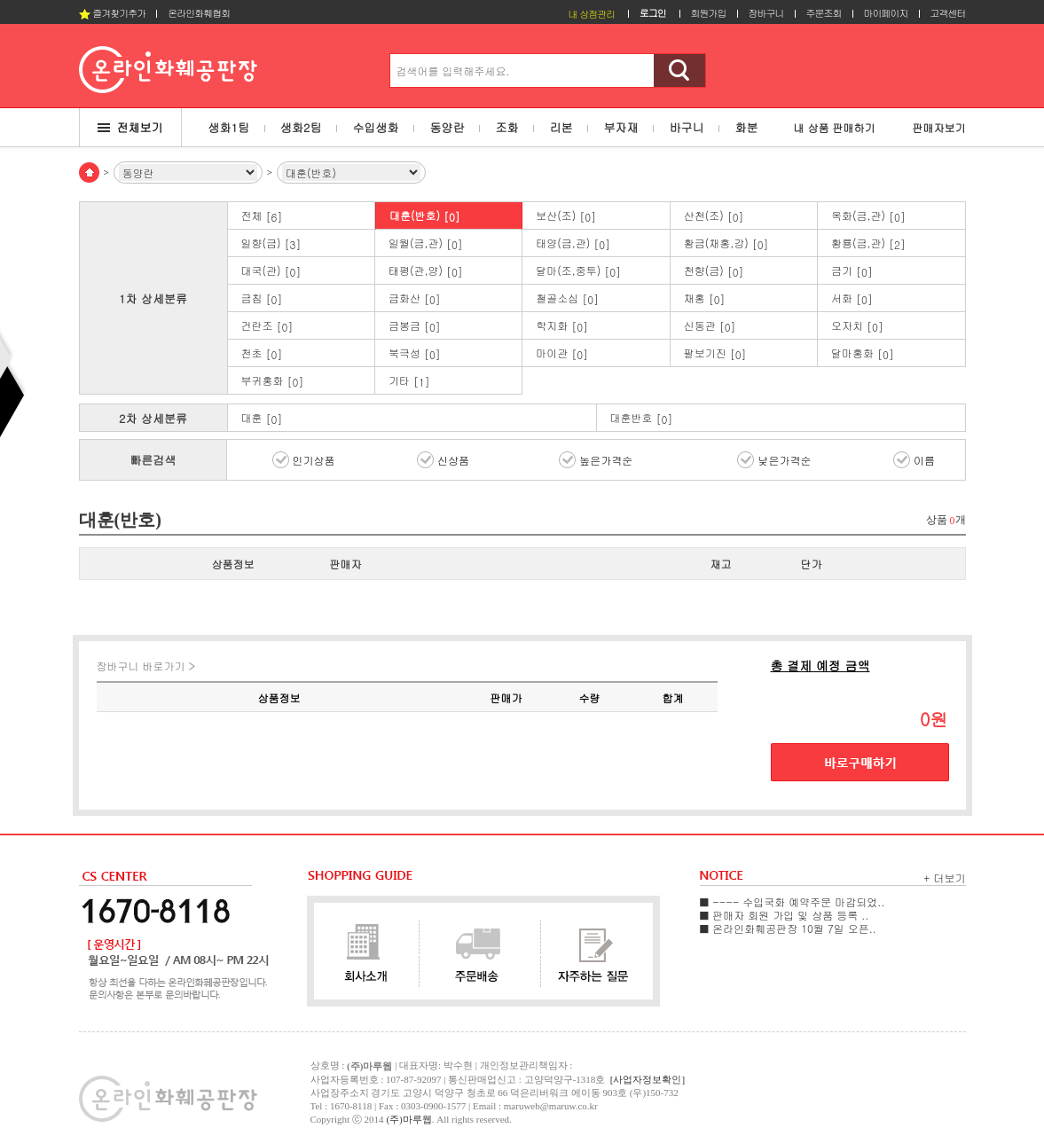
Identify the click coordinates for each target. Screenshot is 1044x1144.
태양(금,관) (573, 243)
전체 (262, 215)
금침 (262, 298)
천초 (262, 353)
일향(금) (271, 243)
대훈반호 (641, 418)
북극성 (415, 353)
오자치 (857, 325)
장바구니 (766, 13)
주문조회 (824, 13)
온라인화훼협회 (199, 13)
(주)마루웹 (408, 1119)
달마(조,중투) (578, 270)
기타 (409, 380)
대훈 (262, 418)
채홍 (705, 298)
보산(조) (566, 215)
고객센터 (948, 13)
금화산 (415, 298)
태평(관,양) (426, 270)
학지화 (562, 325)
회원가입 (708, 13)
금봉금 (415, 325)
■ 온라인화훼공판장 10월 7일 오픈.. (788, 928)
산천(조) (714, 215)
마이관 (562, 353)
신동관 (710, 325)
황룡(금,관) (868, 243)
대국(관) (271, 270)
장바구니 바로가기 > (146, 665)
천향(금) (714, 270)
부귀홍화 (272, 380)
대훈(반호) (424, 215)
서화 (852, 298)
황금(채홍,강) (726, 243)
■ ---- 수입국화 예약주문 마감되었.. (792, 901)
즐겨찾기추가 (112, 13)
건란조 (267, 325)
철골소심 (567, 298)
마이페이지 (886, 13)
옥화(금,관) (868, 215)
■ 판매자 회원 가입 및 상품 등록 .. (784, 914)
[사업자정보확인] (647, 1079)
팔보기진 (715, 353)
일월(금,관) (426, 243)
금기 (852, 270)
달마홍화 (862, 353)
